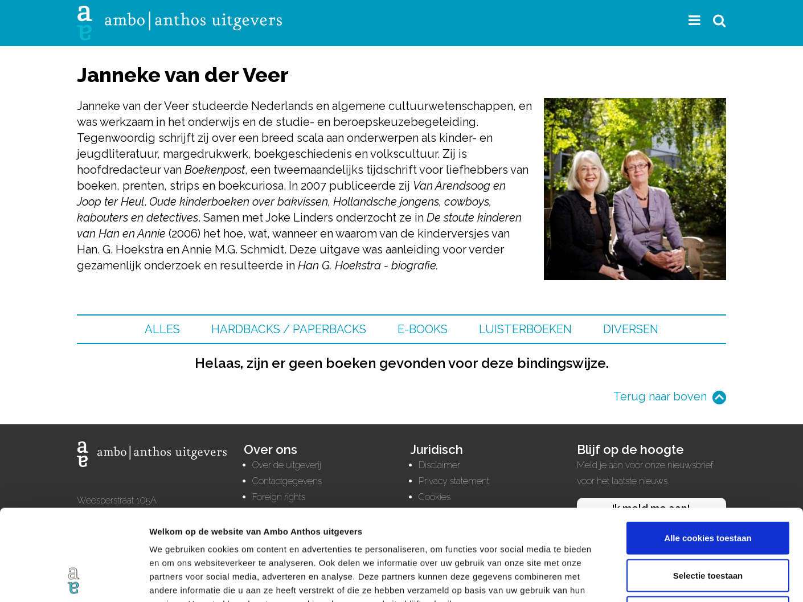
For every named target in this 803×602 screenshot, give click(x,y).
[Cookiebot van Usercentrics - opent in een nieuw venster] (74, 579)
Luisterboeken (525, 329)
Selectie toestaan (708, 490)
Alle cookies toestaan (707, 452)
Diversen (630, 329)
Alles (162, 329)
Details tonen (615, 579)
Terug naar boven (660, 396)
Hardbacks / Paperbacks (288, 329)
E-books (423, 329)
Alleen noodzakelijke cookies (708, 527)
